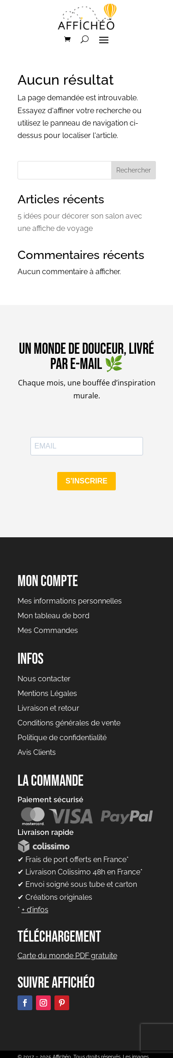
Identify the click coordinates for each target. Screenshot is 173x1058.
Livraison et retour (48, 708)
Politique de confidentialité (62, 737)
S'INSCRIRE (86, 481)
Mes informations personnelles (70, 601)
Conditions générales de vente (69, 723)
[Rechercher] (85, 39)
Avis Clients (37, 752)
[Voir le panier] (67, 39)
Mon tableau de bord (53, 615)
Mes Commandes (48, 630)
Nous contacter (44, 678)
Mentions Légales (47, 693)
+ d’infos (35, 909)
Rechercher (133, 170)
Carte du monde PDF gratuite (67, 955)
